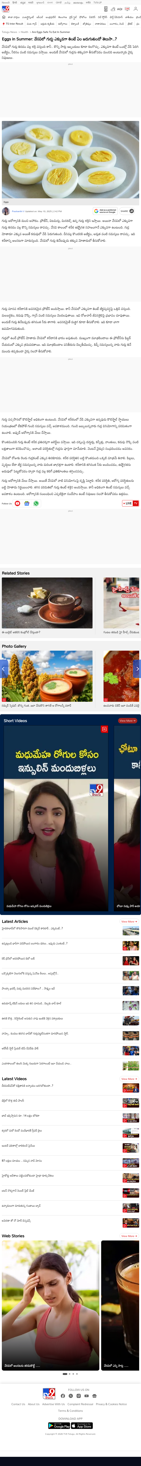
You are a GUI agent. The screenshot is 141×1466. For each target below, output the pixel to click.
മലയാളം (78, 2)
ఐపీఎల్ (40, 17)
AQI (119, 9)
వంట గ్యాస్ (32, 23)
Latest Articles (15, 921)
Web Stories (13, 1236)
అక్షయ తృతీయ (48, 23)
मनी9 (88, 2)
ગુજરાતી (40, 2)
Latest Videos (14, 1079)
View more (127, 720)
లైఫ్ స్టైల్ (73, 17)
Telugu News (9, 31)
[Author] (6, 211)
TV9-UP (98, 2)
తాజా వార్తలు (14, 17)
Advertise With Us (53, 1404)
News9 (6, 2)
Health (24, 31)
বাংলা (50, 2)
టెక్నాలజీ (75, 23)
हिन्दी (15, 2)
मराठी (30, 2)
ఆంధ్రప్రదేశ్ (51, 17)
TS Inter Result (14, 23)
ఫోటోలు (83, 17)
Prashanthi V (18, 211)
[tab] (65, 1374)
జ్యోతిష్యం (87, 23)
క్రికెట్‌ (130, 23)
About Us (33, 1404)
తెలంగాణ (62, 17)
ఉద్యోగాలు (62, 23)
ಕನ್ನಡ (22, 2)
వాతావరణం (100, 23)
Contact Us (18, 1404)
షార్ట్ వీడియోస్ (116, 17)
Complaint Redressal (80, 1404)
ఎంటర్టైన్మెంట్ (28, 17)
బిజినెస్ (92, 17)
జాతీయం (129, 17)
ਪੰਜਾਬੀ (59, 2)
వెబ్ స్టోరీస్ (102, 17)
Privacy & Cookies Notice (111, 1404)
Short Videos (15, 721)
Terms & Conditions (70, 1410)
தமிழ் (67, 2)
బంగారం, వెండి (117, 23)
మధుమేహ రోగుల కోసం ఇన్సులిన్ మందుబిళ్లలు (29, 906)
